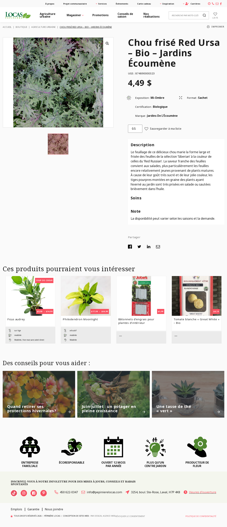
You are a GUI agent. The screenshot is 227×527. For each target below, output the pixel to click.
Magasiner (74, 15)
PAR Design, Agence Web (103, 516)
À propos (49, 4)
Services (102, 4)
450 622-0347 (66, 492)
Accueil (7, 27)
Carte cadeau (144, 4)
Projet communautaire (75, 4)
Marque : (140, 115)
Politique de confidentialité (200, 516)
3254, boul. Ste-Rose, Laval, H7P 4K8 (153, 492)
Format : (192, 98)
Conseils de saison (125, 15)
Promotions (100, 15)
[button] (107, 43)
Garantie (33, 509)
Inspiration (168, 4)
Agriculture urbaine (47, 15)
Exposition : (142, 98)
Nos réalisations (151, 15)
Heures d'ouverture (200, 492)
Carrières (192, 3)
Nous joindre (54, 509)
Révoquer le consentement (130, 516)
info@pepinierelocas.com (101, 492)
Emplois (16, 509)
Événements (122, 4)
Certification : (143, 106)
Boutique (21, 27)
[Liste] (215, 15)
